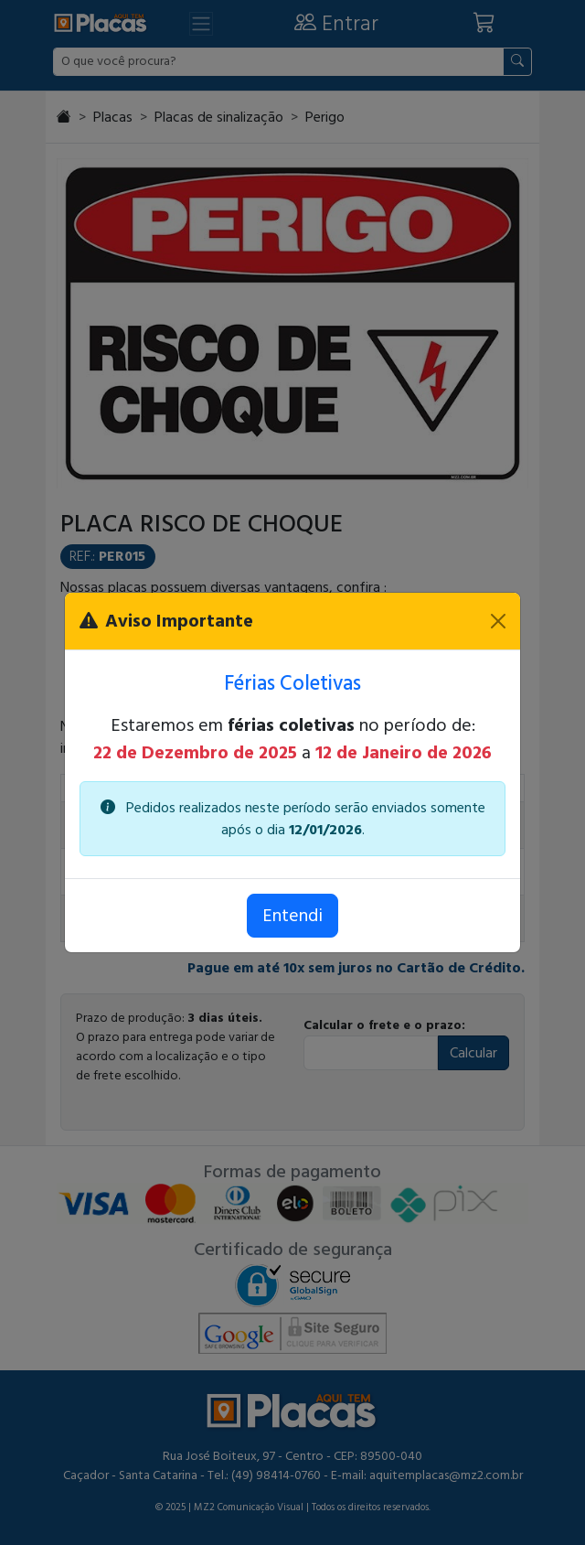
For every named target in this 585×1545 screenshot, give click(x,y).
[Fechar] (498, 621)
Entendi (292, 915)
